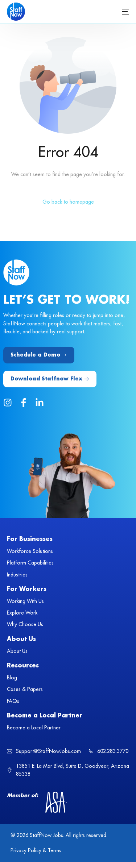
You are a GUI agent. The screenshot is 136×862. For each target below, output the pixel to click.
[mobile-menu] (124, 11)
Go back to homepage (68, 202)
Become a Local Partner (44, 716)
